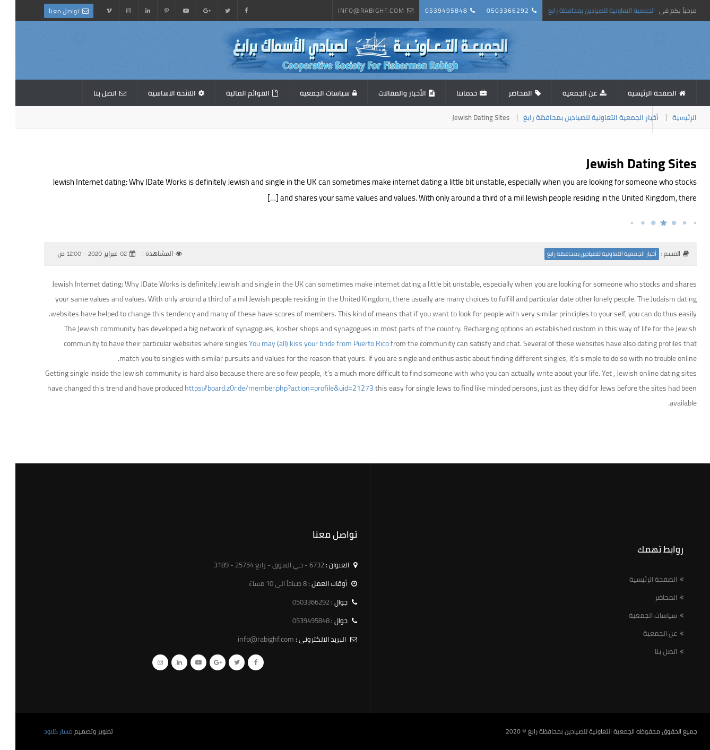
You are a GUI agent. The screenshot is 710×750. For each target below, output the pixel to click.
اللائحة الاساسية (156, 93)
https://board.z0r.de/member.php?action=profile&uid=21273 (263, 388)
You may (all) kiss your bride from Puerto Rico (303, 343)
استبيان (659, 119)
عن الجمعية (564, 93)
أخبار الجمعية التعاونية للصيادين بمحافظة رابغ (575, 117)
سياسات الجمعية (309, 93)
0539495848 (431, 10)
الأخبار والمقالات (387, 93)
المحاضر (505, 93)
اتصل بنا (89, 93)
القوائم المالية (232, 93)
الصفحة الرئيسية (636, 93)
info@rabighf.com (356, 10)
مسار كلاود (43, 731)
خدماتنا (451, 93)
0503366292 (492, 10)
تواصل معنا (48, 11)
